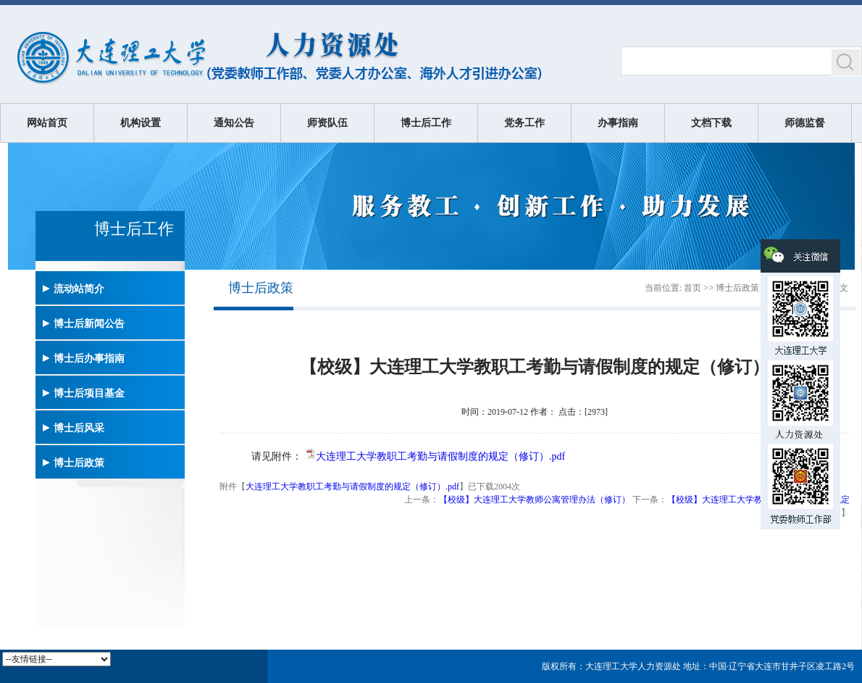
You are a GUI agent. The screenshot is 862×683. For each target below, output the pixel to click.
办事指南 (618, 122)
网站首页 (47, 122)
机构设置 (140, 122)
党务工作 (524, 122)
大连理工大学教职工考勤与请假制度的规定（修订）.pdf (440, 456)
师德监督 (804, 122)
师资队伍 (327, 122)
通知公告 (234, 122)
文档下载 (711, 122)
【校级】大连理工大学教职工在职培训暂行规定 (758, 499)
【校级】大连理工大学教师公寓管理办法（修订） (534, 499)
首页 (692, 288)
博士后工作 (426, 122)
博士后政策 (737, 288)
